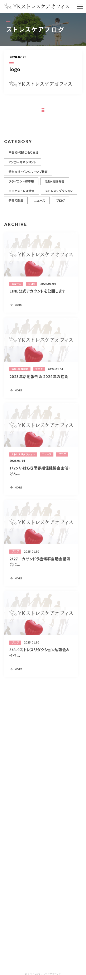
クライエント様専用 (21, 184)
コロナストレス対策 (21, 193)
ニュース (39, 203)
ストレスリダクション (59, 193)
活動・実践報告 (54, 184)
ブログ (60, 203)
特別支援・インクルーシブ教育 (28, 174)
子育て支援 (16, 203)
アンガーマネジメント (23, 164)
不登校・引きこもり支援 (24, 155)
